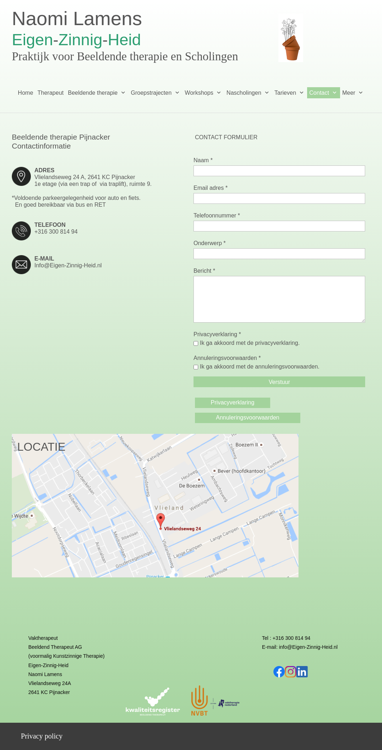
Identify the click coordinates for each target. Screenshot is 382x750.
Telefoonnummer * (217, 215)
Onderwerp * (210, 243)
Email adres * (211, 188)
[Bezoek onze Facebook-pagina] (279, 672)
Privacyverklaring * (217, 334)
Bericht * (204, 271)
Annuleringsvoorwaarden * (227, 358)
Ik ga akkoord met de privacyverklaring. (250, 343)
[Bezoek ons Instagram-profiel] (290, 672)
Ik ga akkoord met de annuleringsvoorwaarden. (260, 367)
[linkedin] (302, 672)
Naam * (203, 160)
